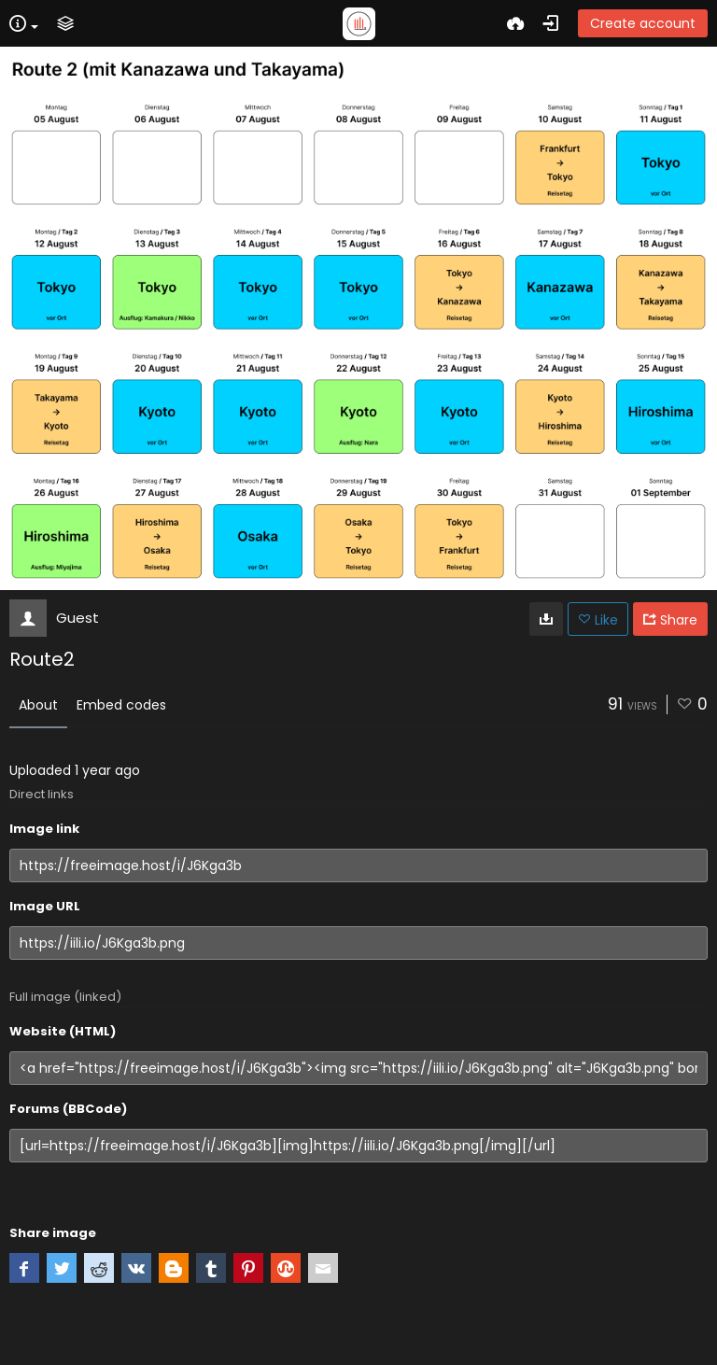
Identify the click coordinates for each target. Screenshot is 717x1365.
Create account (643, 23)
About (38, 705)
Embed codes (121, 705)
